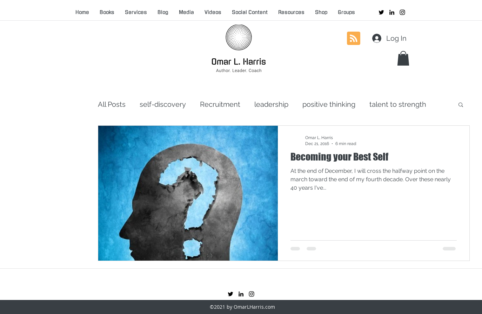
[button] (403, 58)
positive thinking (328, 104)
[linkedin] (391, 12)
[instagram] (402, 12)
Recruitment (220, 104)
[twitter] (381, 12)
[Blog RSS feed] (353, 39)
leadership (271, 104)
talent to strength (397, 104)
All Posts (112, 104)
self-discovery (163, 104)
